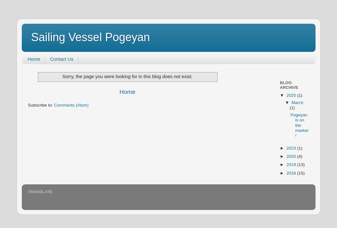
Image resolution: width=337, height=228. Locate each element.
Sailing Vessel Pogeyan (90, 37)
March (298, 102)
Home (33, 59)
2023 (291, 148)
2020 (291, 156)
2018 (291, 173)
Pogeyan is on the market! (299, 125)
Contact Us (61, 59)
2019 (291, 164)
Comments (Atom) (71, 105)
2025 (291, 95)
